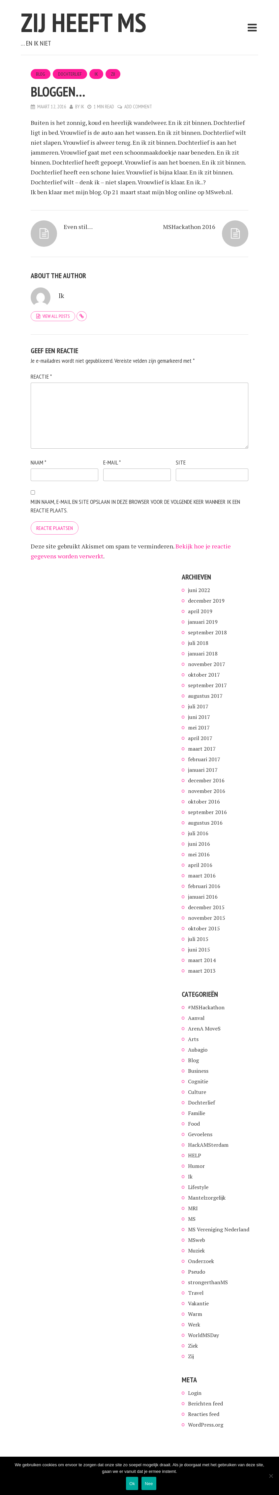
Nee (149, 1483)
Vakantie (198, 1303)
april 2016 (200, 865)
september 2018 (207, 632)
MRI (193, 1208)
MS (192, 1218)
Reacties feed (203, 1414)
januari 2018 (203, 653)
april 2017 (200, 738)
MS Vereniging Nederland (218, 1229)
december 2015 (206, 907)
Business (198, 1070)
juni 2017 (199, 717)
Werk (194, 1324)
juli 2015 (198, 939)
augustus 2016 (205, 822)
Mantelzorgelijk (207, 1197)
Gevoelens (200, 1134)
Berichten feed (205, 1403)
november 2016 (206, 791)
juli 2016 (198, 833)
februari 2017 (204, 759)
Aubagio (197, 1049)
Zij (113, 74)
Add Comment (138, 106)
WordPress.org (205, 1424)
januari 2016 (203, 896)
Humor (196, 1166)
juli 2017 (198, 706)
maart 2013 (202, 970)
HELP (194, 1155)
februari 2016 (204, 886)
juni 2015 (199, 949)
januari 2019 (203, 621)
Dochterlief (70, 74)
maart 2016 (202, 875)
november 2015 (206, 917)
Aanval (196, 1018)
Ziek (193, 1345)
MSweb (196, 1240)
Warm (195, 1314)
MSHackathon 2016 (189, 227)
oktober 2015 (204, 928)
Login (194, 1393)
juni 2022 (199, 590)
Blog (40, 74)
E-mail (112, 462)
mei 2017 (199, 727)
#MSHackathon (206, 1007)
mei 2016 (199, 854)
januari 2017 (203, 769)
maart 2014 (202, 960)
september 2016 (207, 812)
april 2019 (200, 611)
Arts (193, 1039)
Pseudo (196, 1271)
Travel (195, 1292)
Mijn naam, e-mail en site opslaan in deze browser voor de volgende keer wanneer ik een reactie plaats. (135, 506)
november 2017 (206, 664)
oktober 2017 (204, 674)
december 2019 (206, 600)
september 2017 (207, 685)
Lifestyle (198, 1187)
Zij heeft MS (83, 22)
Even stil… (78, 227)
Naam (38, 462)
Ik (96, 74)
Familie (196, 1113)
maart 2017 (202, 748)
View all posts (56, 316)
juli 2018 (198, 643)
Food (194, 1123)
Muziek (196, 1250)
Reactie (41, 376)
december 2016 (206, 780)
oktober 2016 (204, 801)
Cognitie (198, 1081)
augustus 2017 (205, 695)
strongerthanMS (208, 1282)
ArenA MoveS (204, 1028)
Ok (132, 1483)
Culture (197, 1092)
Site (181, 462)
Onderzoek (201, 1261)
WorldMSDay (203, 1335)
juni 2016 (199, 843)
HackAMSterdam (208, 1144)
